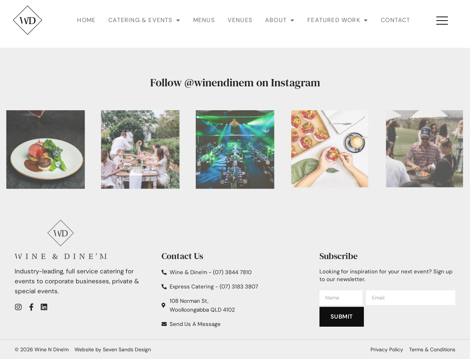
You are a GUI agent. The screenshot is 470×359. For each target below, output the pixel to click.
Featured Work (337, 20)
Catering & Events (144, 20)
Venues (240, 20)
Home (86, 20)
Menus (204, 20)
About (279, 20)
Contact (395, 20)
